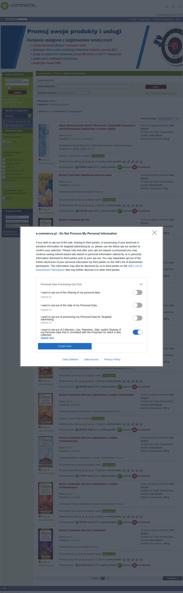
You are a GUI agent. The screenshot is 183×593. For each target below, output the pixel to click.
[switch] (137, 292)
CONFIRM (65, 346)
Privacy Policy (112, 359)
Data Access (91, 359)
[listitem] (91, 284)
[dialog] (91, 296)
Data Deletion (70, 359)
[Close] (155, 233)
